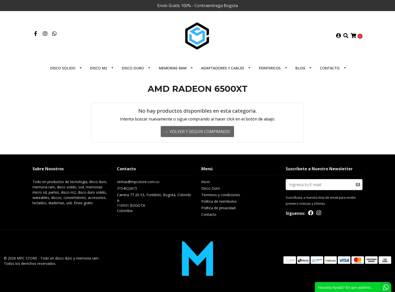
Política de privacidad (218, 207)
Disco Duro (133, 68)
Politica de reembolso (219, 201)
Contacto (330, 68)
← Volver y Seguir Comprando (197, 131)
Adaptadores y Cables (222, 68)
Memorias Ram (172, 68)
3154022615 (127, 188)
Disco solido (62, 68)
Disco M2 (98, 68)
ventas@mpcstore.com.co (138, 181)
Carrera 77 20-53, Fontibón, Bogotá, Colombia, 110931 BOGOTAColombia (154, 202)
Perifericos (270, 68)
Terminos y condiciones (220, 194)
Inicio (205, 181)
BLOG (300, 68)
